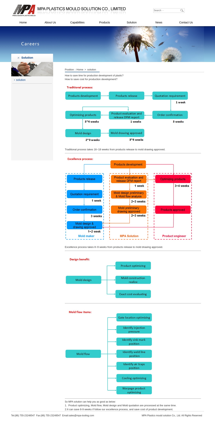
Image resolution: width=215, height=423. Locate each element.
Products (104, 22)
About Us (50, 22)
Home (23, 22)
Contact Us (186, 22)
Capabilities (77, 22)
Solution (132, 22)
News (158, 22)
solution (21, 79)
